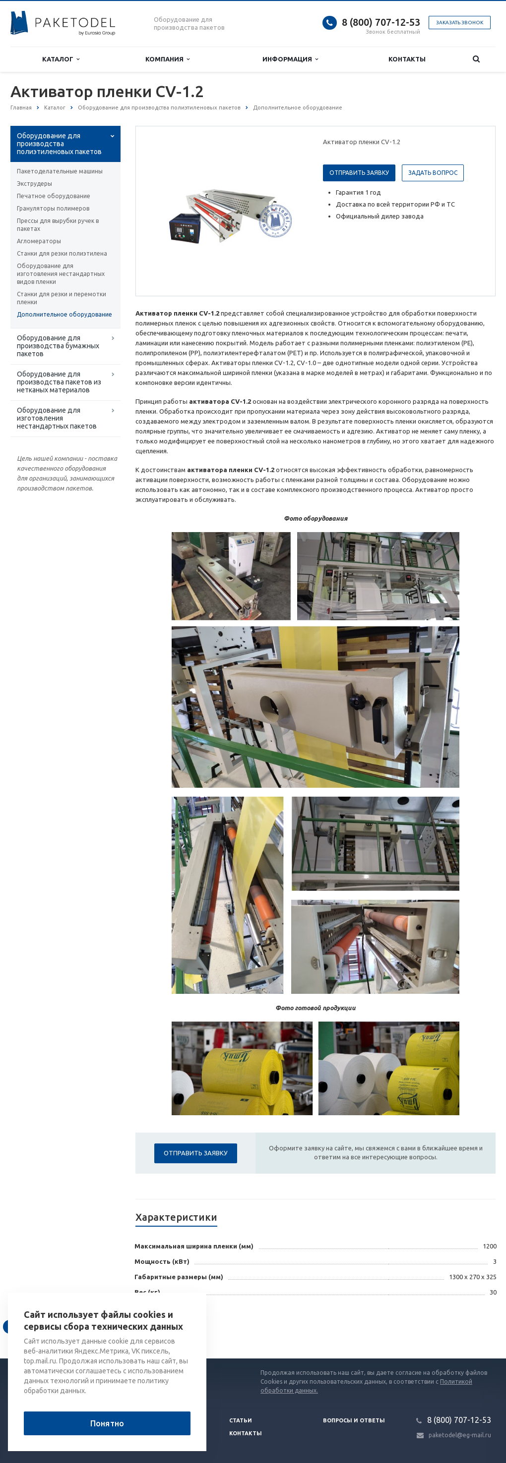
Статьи (240, 1420)
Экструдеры (34, 183)
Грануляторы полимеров (53, 208)
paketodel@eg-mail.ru (460, 1435)
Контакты (407, 58)
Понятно (107, 1423)
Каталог (60, 59)
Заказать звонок (459, 22)
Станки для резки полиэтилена (62, 253)
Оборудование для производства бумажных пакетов (58, 346)
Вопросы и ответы (354, 1420)
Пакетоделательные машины (60, 171)
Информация (290, 59)
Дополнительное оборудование (64, 314)
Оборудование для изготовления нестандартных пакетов (57, 418)
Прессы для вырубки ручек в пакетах (58, 224)
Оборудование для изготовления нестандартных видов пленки (61, 274)
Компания (167, 59)
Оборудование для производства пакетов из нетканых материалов (59, 382)
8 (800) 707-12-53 (381, 22)
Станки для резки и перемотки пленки (61, 298)
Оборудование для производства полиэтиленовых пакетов (59, 144)
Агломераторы (39, 241)
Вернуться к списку (42, 1327)
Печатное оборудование (53, 196)
